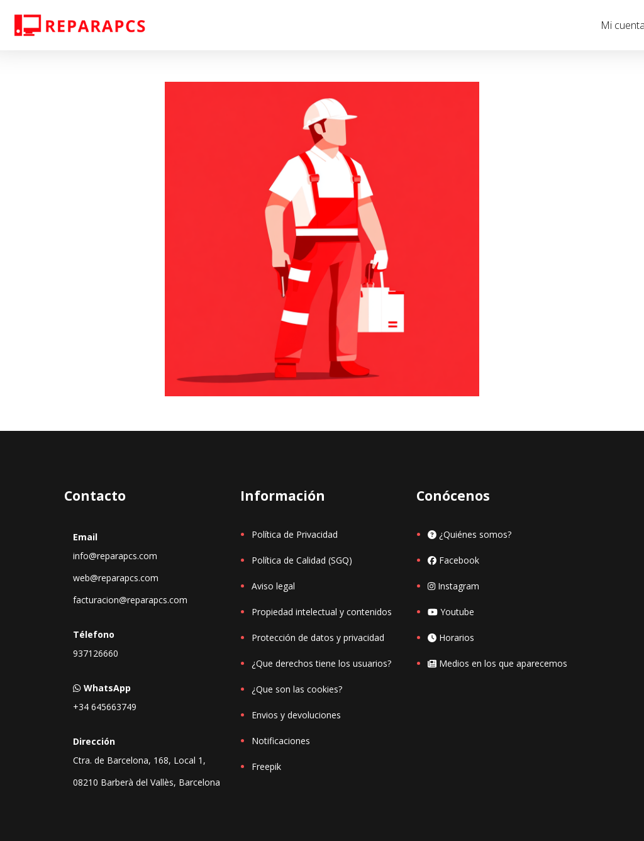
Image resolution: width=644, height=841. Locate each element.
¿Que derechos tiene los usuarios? (321, 663)
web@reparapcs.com (115, 578)
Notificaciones (281, 741)
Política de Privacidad (295, 534)
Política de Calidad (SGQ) (302, 560)
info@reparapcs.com (115, 556)
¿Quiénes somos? (469, 534)
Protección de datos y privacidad (318, 637)
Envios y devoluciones (296, 715)
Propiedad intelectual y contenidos (322, 612)
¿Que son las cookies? (297, 689)
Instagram (453, 586)
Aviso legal (273, 586)
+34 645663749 (104, 707)
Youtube (451, 612)
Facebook (453, 560)
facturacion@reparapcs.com (130, 600)
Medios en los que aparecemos (497, 663)
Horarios (451, 637)
